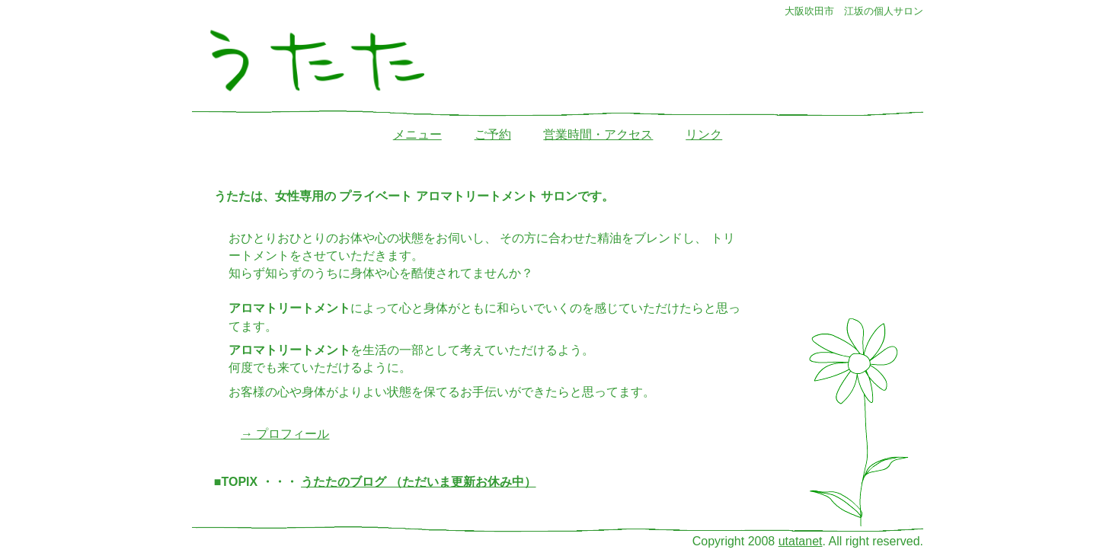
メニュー (417, 134)
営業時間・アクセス (598, 134)
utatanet (800, 541)
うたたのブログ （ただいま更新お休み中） (418, 481)
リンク (704, 134)
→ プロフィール (285, 433)
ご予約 (493, 134)
